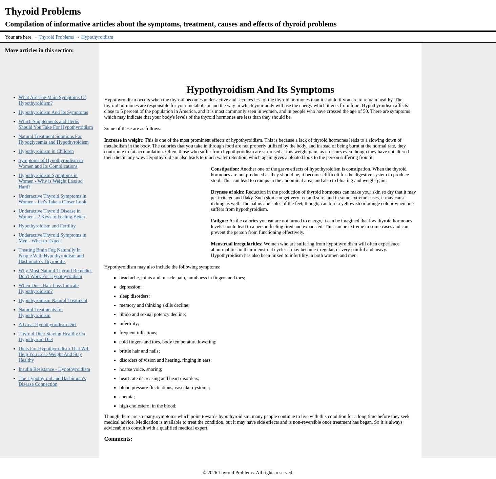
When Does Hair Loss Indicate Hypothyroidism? (49, 288)
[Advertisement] (260, 59)
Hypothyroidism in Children (46, 151)
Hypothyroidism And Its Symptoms (53, 112)
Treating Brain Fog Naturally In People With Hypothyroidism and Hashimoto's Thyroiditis (51, 255)
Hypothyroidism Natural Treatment (53, 300)
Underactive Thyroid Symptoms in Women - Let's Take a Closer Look (52, 198)
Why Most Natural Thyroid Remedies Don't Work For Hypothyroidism (55, 273)
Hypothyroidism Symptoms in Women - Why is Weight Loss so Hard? (51, 181)
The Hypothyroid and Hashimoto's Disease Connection (52, 381)
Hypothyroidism (97, 37)
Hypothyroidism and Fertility (47, 225)
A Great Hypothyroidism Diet (48, 324)
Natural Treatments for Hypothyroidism (41, 312)
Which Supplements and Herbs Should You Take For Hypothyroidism (56, 124)
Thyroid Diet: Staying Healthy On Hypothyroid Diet (52, 336)
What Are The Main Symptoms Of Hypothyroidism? (52, 100)
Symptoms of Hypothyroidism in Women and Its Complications (51, 163)
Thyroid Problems (56, 37)
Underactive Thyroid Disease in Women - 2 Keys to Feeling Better (52, 213)
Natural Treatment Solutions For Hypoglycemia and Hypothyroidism (54, 139)
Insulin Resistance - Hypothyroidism (54, 369)
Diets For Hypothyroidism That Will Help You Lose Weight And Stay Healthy (54, 354)
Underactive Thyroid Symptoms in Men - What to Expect (52, 237)
